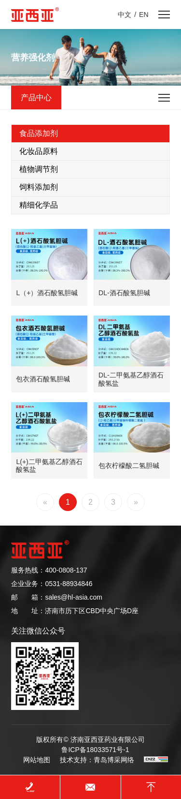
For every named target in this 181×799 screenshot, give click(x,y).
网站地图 (36, 760)
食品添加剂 (38, 133)
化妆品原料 (38, 151)
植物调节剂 (38, 169)
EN (143, 14)
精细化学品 (38, 205)
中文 (124, 14)
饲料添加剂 (38, 187)
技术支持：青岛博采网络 (97, 760)
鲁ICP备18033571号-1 (95, 750)
